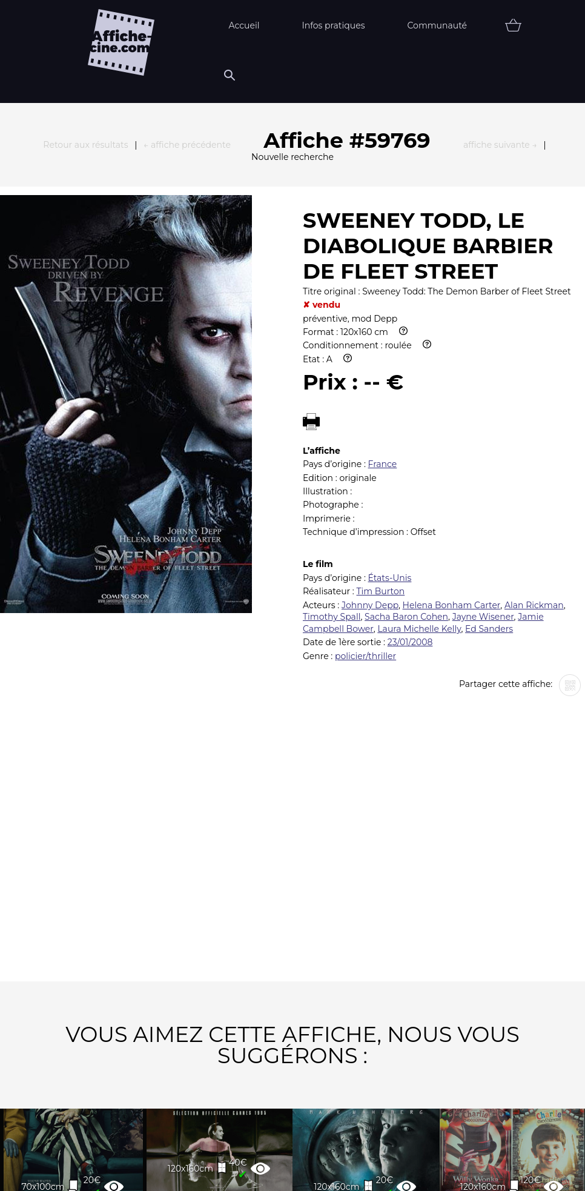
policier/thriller (365, 461)
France (382, 269)
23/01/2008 (410, 447)
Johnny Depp (370, 410)
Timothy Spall (331, 421)
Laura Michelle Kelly (419, 433)
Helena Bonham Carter (452, 410)
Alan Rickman (534, 410)
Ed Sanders (489, 433)
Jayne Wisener (483, 421)
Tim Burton (380, 396)
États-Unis (390, 382)
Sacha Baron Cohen (406, 421)
